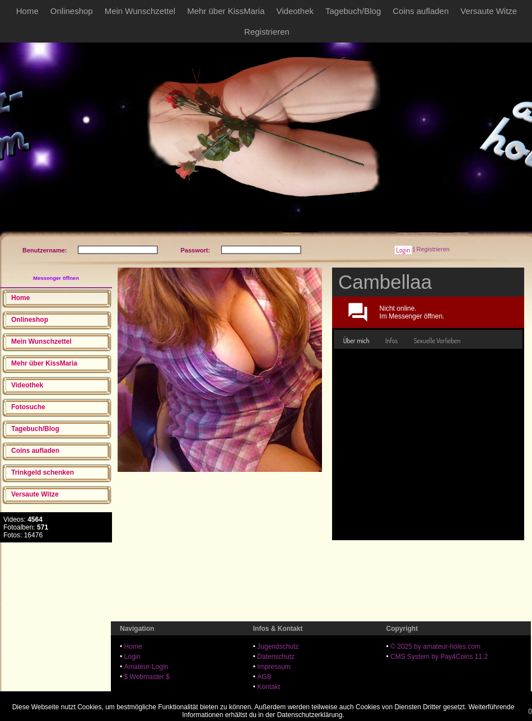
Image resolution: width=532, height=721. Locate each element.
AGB (264, 677)
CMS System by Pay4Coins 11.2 (439, 657)
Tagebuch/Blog (353, 11)
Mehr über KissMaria (225, 11)
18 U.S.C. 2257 (280, 697)
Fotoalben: (25, 527)
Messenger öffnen (56, 278)
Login (132, 657)
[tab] (356, 341)
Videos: (23, 519)
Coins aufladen (421, 11)
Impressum (273, 667)
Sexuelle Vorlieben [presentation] (437, 340)
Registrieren (267, 31)
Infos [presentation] (391, 340)
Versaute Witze (488, 11)
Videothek (295, 11)
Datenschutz (276, 657)
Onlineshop (71, 11)
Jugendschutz (277, 646)
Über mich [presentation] (356, 340)
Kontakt (268, 687)
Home (27, 11)
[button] (403, 250)
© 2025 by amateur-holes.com (435, 646)
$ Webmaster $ (147, 677)
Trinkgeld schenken (42, 472)
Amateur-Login (146, 667)
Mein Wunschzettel (140, 11)
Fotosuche (28, 407)
